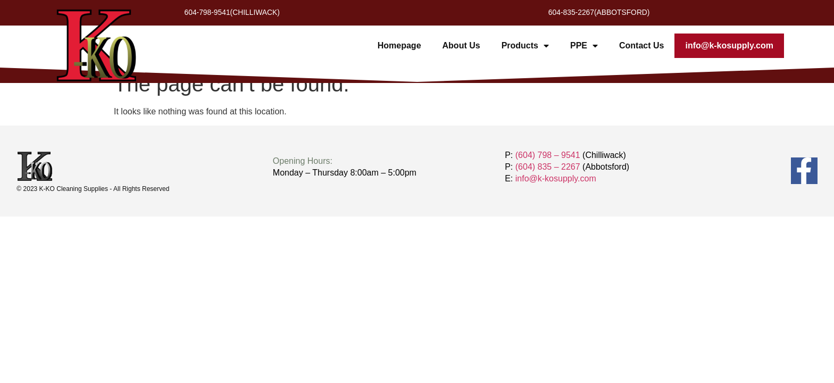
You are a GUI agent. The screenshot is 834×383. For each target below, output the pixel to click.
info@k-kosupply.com (729, 46)
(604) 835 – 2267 (547, 166)
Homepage (399, 46)
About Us (461, 46)
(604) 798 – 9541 (547, 155)
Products (525, 46)
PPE (584, 46)
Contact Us (641, 46)
